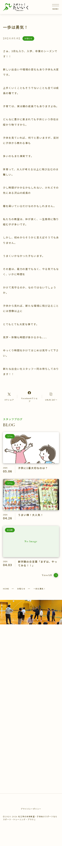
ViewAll (50, 575)
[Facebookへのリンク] (29, 396)
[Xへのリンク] (9, 396)
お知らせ (21, 588)
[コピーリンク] (51, 396)
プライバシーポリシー (31, 808)
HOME (6, 588)
